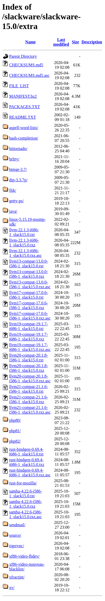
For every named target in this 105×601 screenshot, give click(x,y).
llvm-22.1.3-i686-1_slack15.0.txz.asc (25, 253)
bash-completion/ (23, 138)
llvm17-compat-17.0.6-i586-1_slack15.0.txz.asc (30, 315)
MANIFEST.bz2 (23, 96)
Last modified (61, 42)
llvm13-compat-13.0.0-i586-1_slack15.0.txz (28, 274)
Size (75, 42)
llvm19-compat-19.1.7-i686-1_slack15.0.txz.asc (30, 347)
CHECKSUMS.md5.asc (29, 75)
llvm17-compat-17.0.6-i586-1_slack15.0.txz (28, 305)
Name (30, 42)
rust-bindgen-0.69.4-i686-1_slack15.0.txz (26, 462)
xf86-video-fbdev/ (24, 556)
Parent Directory (23, 56)
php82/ (15, 441)
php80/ (15, 420)
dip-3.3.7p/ (18, 180)
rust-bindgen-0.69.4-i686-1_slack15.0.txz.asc (30, 472)
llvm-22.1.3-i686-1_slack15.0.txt (24, 232)
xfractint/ (17, 577)
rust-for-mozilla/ (23, 483)
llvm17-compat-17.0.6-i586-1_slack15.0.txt (28, 294)
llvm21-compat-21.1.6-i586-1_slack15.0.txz (28, 399)
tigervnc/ (16, 546)
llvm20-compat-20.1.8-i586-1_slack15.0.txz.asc (30, 378)
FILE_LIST (19, 86)
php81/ (15, 431)
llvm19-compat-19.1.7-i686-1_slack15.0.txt (28, 326)
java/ (13, 211)
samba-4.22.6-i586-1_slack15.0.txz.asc (25, 514)
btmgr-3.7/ (18, 169)
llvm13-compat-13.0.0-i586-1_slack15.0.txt (28, 263)
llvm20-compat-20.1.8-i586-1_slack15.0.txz (28, 368)
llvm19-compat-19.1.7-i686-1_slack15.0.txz (28, 336)
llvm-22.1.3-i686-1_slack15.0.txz (24, 242)
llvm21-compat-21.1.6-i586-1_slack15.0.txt (28, 389)
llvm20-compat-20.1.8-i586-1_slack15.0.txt (28, 357)
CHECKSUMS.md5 (26, 65)
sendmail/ (17, 525)
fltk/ (12, 190)
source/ (15, 535)
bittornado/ (18, 148)
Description (91, 42)
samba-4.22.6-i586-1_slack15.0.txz (25, 503)
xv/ (11, 587)
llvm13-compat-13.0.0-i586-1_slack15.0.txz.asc (30, 284)
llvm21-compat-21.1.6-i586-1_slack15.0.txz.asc (30, 409)
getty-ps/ (16, 201)
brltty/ (14, 159)
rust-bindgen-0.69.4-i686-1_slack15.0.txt (26, 451)
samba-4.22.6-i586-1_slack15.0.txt (25, 493)
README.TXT (22, 117)
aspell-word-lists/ (23, 127)
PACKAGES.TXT (24, 107)
